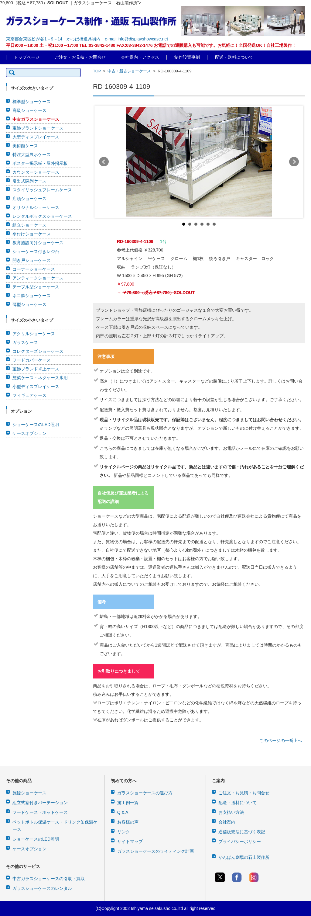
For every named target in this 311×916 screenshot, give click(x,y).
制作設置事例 (187, 57)
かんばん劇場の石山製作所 (243, 857)
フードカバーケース (31, 360)
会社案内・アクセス (140, 57)
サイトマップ (130, 841)
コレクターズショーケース (37, 351)
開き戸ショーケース (31, 260)
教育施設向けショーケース (37, 242)
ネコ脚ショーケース (31, 295)
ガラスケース (25, 342)
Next (294, 162)
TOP (97, 71)
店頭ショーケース (29, 198)
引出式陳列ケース (29, 181)
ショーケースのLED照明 (35, 424)
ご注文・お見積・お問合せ (80, 57)
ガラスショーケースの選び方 (145, 792)
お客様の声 (127, 822)
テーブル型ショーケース (35, 286)
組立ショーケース (29, 225)
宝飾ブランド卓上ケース (35, 368)
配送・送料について (234, 57)
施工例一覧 (127, 802)
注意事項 (105, 356)
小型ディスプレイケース (35, 386)
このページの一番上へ (280, 740)
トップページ (26, 57)
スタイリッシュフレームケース (42, 189)
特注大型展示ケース (31, 154)
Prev (104, 162)
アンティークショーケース (37, 278)
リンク (123, 831)
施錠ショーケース (29, 792)
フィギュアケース (29, 395)
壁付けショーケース (31, 233)
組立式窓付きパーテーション (40, 802)
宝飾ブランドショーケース (37, 128)
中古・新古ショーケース (129, 71)
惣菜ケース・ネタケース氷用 (40, 377)
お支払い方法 (231, 812)
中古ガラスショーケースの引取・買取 (48, 878)
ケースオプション (29, 433)
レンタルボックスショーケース (42, 216)
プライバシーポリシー (239, 841)
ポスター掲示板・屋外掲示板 (40, 163)
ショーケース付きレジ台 (35, 251)
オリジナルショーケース (35, 207)
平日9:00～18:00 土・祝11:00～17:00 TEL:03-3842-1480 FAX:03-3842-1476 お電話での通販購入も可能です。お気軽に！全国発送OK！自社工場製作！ (151, 45)
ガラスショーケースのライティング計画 (155, 851)
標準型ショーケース (31, 101)
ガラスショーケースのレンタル (42, 888)
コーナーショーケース (33, 269)
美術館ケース (25, 145)
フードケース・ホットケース (40, 812)
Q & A (122, 812)
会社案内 (226, 822)
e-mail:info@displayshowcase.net (136, 38)
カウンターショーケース (35, 172)
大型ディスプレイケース (35, 136)
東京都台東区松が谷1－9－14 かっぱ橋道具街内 (53, 38)
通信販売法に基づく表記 (241, 831)
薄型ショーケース (29, 304)
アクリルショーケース (33, 333)
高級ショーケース (29, 110)
